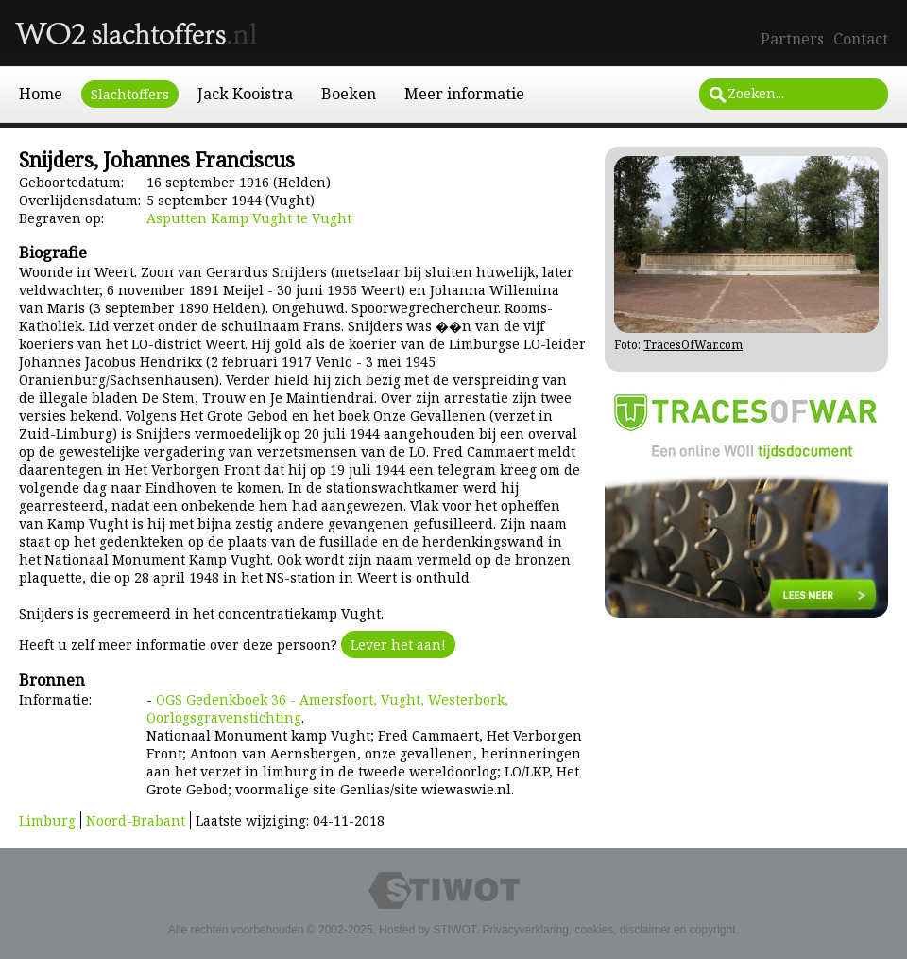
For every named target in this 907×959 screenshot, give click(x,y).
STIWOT (454, 929)
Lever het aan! (398, 645)
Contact (860, 38)
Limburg (47, 820)
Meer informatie (464, 93)
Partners (792, 38)
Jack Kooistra (245, 93)
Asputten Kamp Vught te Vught (248, 218)
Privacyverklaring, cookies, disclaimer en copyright (608, 929)
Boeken (348, 93)
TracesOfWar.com (693, 345)
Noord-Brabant (135, 820)
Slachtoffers (130, 94)
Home (40, 93)
